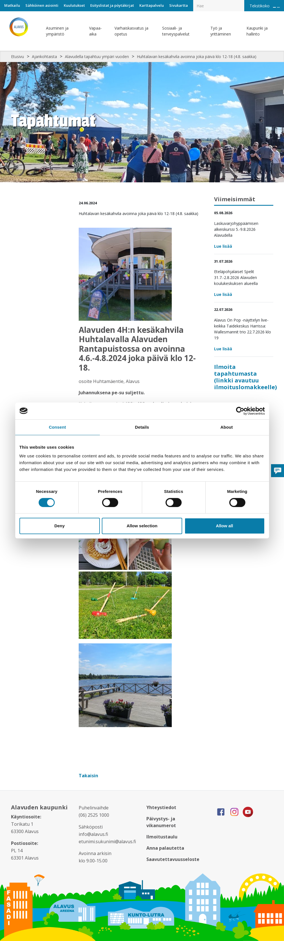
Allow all (224, 525)
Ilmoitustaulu (161, 837)
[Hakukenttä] (218, 5)
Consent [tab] (57, 427)
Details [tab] (142, 427)
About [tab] (227, 427)
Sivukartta (178, 5)
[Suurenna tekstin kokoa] (274, 7)
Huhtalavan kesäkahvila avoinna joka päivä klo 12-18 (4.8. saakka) (196, 56)
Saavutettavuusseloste (172, 859)
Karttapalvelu (151, 5)
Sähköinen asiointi (41, 5)
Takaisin (89, 775)
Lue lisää (223, 246)
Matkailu (12, 5)
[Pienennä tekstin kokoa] (278, 7)
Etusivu (17, 56)
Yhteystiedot (161, 807)
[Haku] (241, 1)
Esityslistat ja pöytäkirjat (112, 5)
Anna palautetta (165, 848)
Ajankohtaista (44, 56)
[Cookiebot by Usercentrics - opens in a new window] (240, 411)
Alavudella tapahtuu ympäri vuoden (97, 56)
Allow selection (142, 525)
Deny (59, 525)
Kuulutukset (74, 5)
